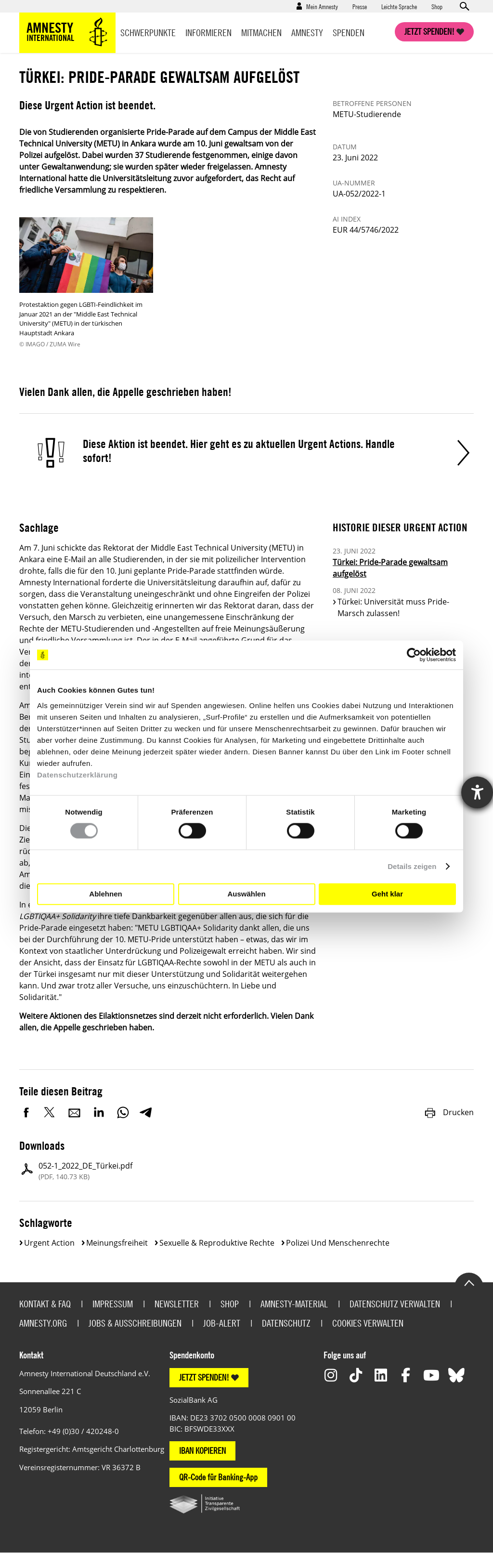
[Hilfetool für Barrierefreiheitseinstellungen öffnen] (477, 792)
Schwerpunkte (148, 32)
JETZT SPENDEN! (204, 1377)
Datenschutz (286, 1323)
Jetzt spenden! (429, 31)
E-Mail (74, 1112)
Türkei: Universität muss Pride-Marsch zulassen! (393, 607)
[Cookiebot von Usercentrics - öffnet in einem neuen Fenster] (414, 655)
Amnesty (307, 32)
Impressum (112, 1304)
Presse (359, 6)
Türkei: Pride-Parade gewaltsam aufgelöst (390, 568)
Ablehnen (105, 894)
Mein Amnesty (322, 6)
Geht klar (387, 894)
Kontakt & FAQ (45, 1304)
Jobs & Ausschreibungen (135, 1323)
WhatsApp (123, 1112)
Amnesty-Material (294, 1304)
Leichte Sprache (399, 6)
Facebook (26, 1112)
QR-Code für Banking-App (218, 1477)
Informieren (208, 32)
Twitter (50, 1112)
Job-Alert (221, 1323)
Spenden (348, 32)
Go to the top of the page (468, 1282)
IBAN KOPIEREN (202, 1451)
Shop (436, 6)
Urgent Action (49, 1242)
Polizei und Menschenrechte (337, 1242)
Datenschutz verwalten (395, 1304)
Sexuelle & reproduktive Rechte (216, 1242)
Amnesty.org (43, 1323)
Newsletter (177, 1304)
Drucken (449, 1112)
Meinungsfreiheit (117, 1242)
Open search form (464, 6)
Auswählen (246, 894)
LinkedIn (98, 1112)
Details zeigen (412, 866)
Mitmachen (261, 32)
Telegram (146, 1112)
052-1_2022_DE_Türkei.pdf (85, 1171)
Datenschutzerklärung (77, 774)
